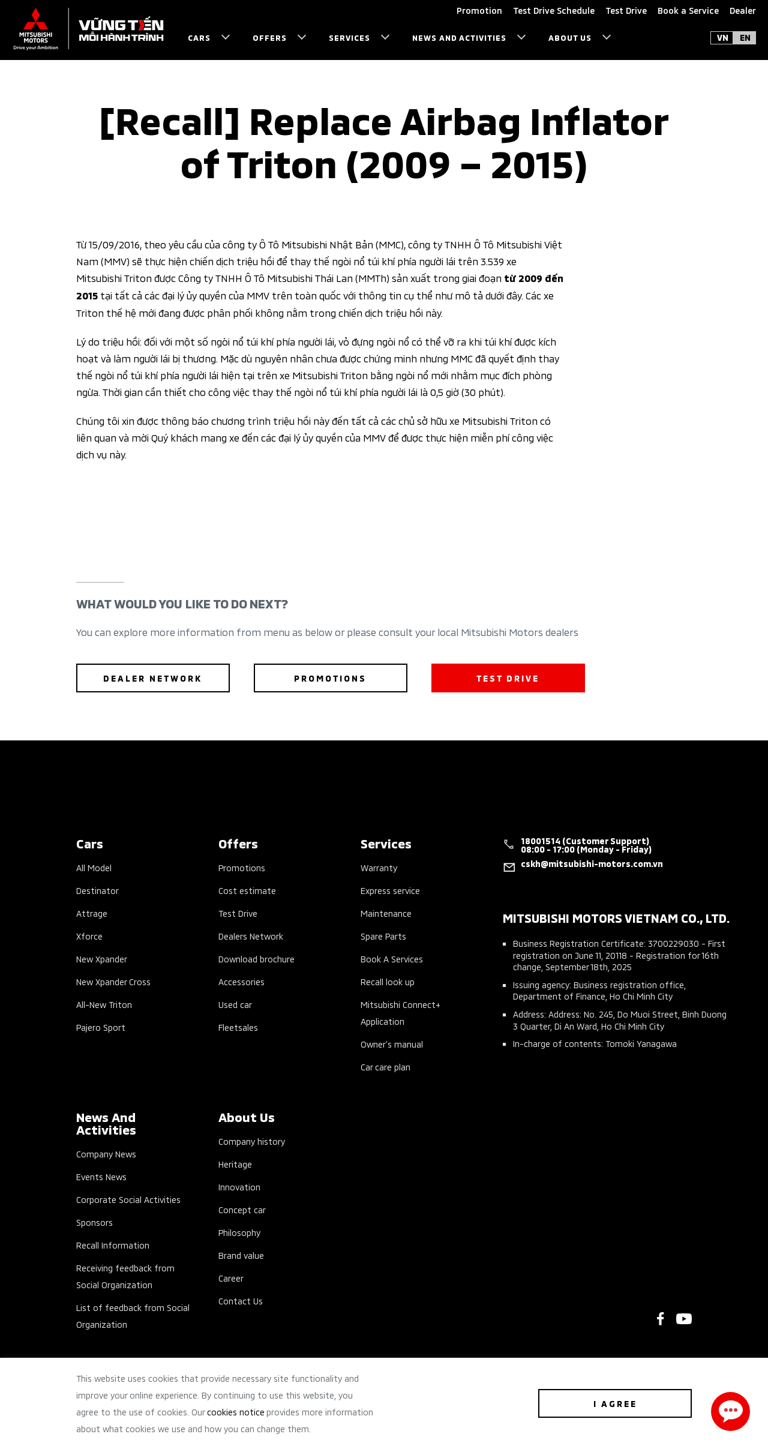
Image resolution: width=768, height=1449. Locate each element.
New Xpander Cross (113, 981)
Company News (106, 1153)
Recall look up (388, 981)
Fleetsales (238, 1027)
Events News (101, 1176)
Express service (390, 890)
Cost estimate (247, 890)
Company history (251, 1141)
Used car (235, 1004)
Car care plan (385, 1066)
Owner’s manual (392, 1043)
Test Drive (237, 913)
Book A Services (392, 958)
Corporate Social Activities (128, 1199)
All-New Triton (104, 1004)
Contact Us (240, 1300)
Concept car (242, 1209)
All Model (94, 867)
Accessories (241, 981)
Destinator (97, 890)
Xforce (89, 935)
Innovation (239, 1186)
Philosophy (239, 1232)
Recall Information (112, 1244)
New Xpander (101, 958)
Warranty (379, 867)
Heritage (235, 1163)
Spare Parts (383, 935)
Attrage (91, 913)
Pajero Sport (100, 1027)
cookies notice (236, 1411)
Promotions (241, 867)
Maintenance (386, 913)
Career (231, 1277)
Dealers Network (250, 935)
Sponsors (94, 1222)
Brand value (241, 1255)
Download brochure (256, 958)
